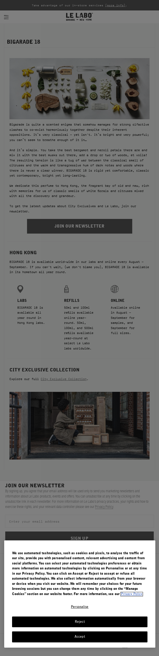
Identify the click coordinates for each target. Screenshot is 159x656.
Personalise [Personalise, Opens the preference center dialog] (79, 607)
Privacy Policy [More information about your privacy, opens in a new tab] (131, 594)
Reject (80, 622)
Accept (80, 636)
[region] (79, 594)
